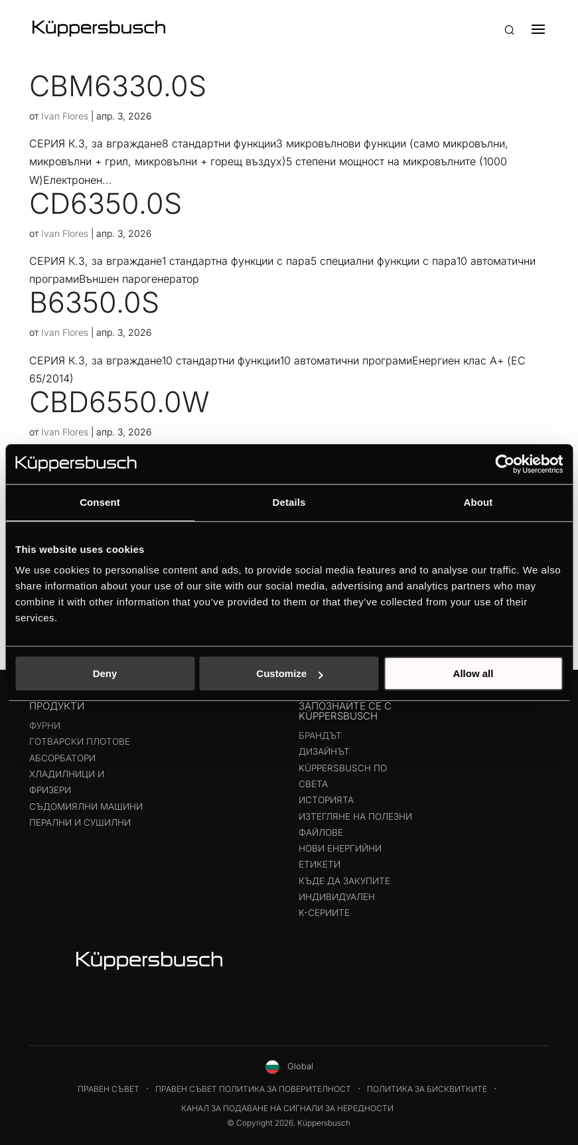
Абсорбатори (62, 758)
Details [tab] (289, 502)
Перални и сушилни (80, 822)
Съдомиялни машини (86, 806)
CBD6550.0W (119, 401)
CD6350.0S (105, 203)
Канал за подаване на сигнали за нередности (287, 1108)
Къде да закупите (344, 881)
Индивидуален (337, 896)
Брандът (320, 735)
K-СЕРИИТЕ (324, 912)
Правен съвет (108, 1089)
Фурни (44, 725)
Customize (289, 673)
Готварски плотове (79, 741)
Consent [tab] (100, 502)
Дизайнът (324, 751)
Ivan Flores (64, 115)
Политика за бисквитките (427, 1089)
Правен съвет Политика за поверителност (253, 1089)
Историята (326, 800)
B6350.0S (94, 302)
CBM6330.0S (117, 85)
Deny (105, 673)
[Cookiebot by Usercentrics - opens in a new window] (505, 464)
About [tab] (478, 502)
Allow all (473, 673)
